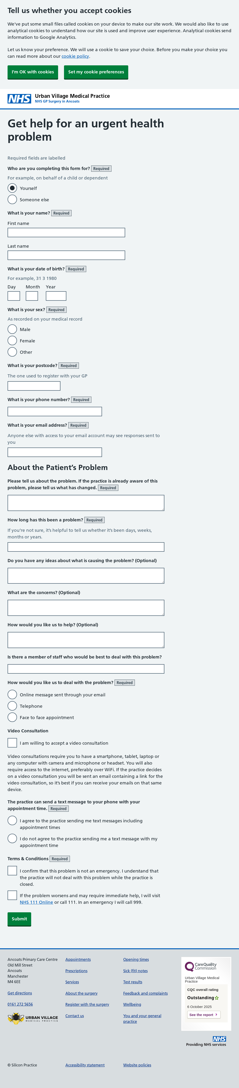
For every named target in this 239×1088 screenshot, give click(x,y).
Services (72, 982)
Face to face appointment (47, 717)
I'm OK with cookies (33, 72)
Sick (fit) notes (135, 970)
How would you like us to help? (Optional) (53, 624)
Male (25, 329)
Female (27, 341)
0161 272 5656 (20, 1004)
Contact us (74, 1015)
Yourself (28, 188)
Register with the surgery (87, 1004)
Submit (19, 919)
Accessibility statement (85, 1065)
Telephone (31, 706)
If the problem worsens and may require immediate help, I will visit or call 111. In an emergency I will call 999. (90, 899)
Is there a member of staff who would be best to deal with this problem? (85, 657)
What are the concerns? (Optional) (44, 592)
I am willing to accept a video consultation (64, 743)
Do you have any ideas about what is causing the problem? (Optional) (82, 560)
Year (50, 287)
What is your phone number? (49, 400)
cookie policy (75, 56)
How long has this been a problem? (56, 520)
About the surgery (81, 993)
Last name (18, 246)
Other (26, 352)
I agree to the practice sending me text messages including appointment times (81, 824)
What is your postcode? (43, 366)
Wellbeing (132, 1004)
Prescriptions (76, 970)
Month (33, 287)
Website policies (137, 1065)
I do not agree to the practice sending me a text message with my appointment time (89, 842)
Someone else (34, 199)
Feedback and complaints (145, 993)
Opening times (136, 959)
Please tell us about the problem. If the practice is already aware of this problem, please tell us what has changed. (83, 484)
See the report (201, 1015)
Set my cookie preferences (96, 72)
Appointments (78, 959)
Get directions (20, 993)
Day (12, 287)
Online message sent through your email (62, 695)
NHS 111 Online (36, 902)
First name (18, 223)
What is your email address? (48, 425)
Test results (132, 982)
